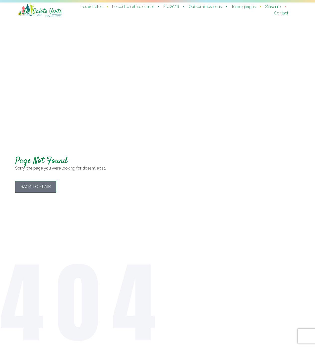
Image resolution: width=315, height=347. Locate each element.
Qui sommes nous (205, 6)
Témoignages (243, 6)
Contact (281, 13)
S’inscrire (273, 6)
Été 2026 (171, 6)
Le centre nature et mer (133, 6)
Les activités (92, 6)
